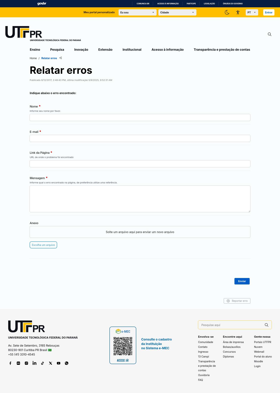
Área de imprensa (233, 342)
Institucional (131, 49)
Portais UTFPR (262, 342)
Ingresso (203, 351)
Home (33, 58)
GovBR (41, 3)
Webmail (259, 351)
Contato (202, 346)
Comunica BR (143, 4)
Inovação (81, 49)
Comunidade (205, 342)
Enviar (242, 281)
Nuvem (258, 346)
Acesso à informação (168, 4)
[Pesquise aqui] (231, 325)
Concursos (229, 351)
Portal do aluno (263, 356)
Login (257, 366)
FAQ (200, 379)
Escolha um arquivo (43, 244)
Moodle (258, 361)
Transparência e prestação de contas (222, 49)
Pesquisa (57, 49)
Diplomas (228, 356)
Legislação (209, 4)
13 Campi (203, 356)
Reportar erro (236, 301)
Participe (191, 4)
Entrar (268, 12)
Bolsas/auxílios (231, 346)
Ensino (35, 49)
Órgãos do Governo (233, 4)
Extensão (105, 49)
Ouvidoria (203, 375)
